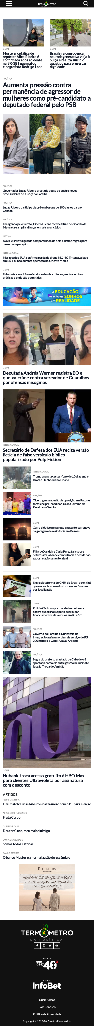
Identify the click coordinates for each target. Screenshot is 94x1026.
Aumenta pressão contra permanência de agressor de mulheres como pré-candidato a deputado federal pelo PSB (47, 94)
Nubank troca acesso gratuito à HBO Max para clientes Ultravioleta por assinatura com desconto (43, 780)
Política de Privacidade (47, 1014)
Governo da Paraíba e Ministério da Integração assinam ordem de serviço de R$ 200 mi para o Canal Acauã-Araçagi (60, 637)
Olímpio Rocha (11, 826)
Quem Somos (47, 1000)
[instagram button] (43, 945)
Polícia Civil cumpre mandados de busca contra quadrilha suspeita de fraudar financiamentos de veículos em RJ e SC (58, 611)
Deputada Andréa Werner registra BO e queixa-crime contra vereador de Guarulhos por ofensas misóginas (46, 377)
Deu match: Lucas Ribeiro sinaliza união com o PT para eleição (47, 804)
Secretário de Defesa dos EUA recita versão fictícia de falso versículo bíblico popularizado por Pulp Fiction (46, 454)
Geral (6, 48)
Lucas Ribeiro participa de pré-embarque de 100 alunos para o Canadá (42, 209)
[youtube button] (57, 945)
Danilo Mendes (11, 853)
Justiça (7, 236)
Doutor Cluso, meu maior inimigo (26, 831)
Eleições (37, 495)
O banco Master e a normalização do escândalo (36, 857)
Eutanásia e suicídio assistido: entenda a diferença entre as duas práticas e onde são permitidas (43, 275)
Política (7, 78)
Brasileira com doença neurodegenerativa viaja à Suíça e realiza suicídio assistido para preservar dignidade (70, 60)
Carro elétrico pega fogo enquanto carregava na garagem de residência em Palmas (61, 529)
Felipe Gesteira (11, 799)
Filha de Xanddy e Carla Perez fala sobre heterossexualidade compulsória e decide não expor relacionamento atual (61, 555)
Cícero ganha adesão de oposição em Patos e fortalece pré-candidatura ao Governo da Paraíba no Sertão (61, 503)
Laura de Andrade (13, 839)
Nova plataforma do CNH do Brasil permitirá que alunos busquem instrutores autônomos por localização (62, 586)
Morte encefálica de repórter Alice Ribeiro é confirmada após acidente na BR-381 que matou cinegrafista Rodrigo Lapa (22, 60)
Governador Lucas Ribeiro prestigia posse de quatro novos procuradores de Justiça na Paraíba (40, 192)
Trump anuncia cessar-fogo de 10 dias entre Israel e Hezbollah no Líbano (60, 478)
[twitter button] (50, 945)
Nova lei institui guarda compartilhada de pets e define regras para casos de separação (45, 242)
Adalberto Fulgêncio (15, 813)
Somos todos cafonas (18, 844)
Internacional (11, 253)
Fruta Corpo (11, 817)
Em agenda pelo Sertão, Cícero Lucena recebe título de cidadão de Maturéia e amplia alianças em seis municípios (44, 225)
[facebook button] (37, 945)
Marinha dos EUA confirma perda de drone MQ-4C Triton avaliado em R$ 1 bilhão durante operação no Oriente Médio (45, 259)
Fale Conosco (47, 1007)
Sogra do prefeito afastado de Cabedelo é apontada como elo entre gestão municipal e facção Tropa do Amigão (61, 662)
